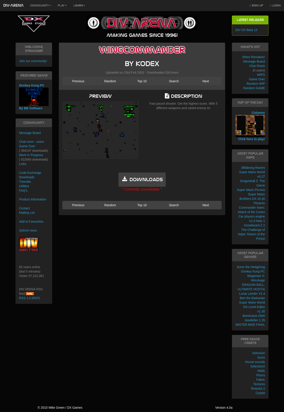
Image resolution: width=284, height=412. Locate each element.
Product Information (32, 199)
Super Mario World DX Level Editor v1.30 (252, 307)
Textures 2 (257, 388)
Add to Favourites (31, 221)
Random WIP (256, 83)
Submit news (28, 230)
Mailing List (27, 212)
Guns (261, 357)
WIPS (261, 75)
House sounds (255, 362)
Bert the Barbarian (252, 298)
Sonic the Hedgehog (251, 267)
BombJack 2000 (254, 316)
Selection (258, 353)
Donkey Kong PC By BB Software (34, 97)
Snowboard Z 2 (254, 225)
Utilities (24, 186)
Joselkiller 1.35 (254, 320)
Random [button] (110, 81)
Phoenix (259, 203)
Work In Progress (31, 155)
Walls (261, 371)
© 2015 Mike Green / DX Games (59, 407)
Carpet (260, 393)
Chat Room (257, 66)
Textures (259, 384)
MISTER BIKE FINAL (250, 324)
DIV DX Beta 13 (246, 30)
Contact (24, 208)
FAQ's (23, 190)
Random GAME (254, 88)
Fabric (260, 379)
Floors (260, 375)
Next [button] (206, 81)
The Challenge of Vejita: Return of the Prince (251, 234)
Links (22, 164)
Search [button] (174, 81)
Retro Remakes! (254, 57)
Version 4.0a (224, 407)
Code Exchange (30, 173)
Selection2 (257, 366)
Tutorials (25, 181)
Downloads (26, 177)
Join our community (32, 61)
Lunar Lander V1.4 (252, 293)
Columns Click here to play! (250, 126)
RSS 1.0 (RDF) (29, 298)
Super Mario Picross (251, 190)
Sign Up (256, 5)
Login (275, 5)
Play (62, 5)
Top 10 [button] (142, 81)
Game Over (27, 146)
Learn (79, 5)
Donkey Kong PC (253, 271)
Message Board (30, 133)
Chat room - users (31, 141)
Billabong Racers (253, 167)
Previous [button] (78, 81)
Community (40, 5)
